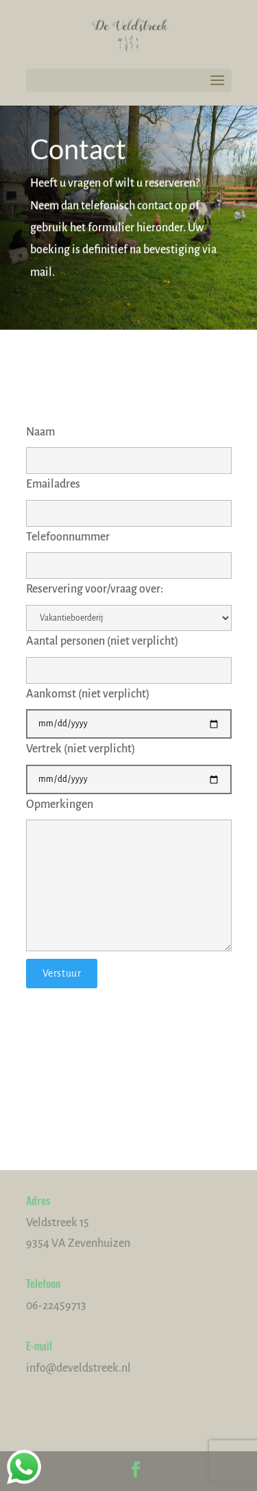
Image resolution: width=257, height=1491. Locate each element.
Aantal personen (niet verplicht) (129, 655)
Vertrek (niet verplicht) (129, 764)
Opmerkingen (129, 876)
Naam (129, 446)
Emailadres (129, 498)
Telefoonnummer (129, 551)
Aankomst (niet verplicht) (129, 709)
